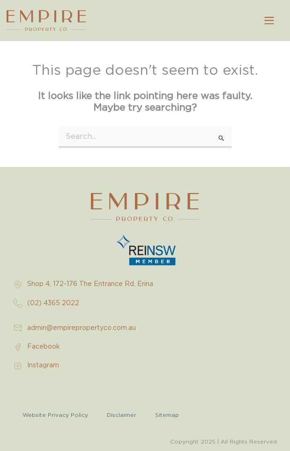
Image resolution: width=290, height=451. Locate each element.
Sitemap (167, 415)
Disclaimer (121, 415)
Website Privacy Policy (55, 415)
